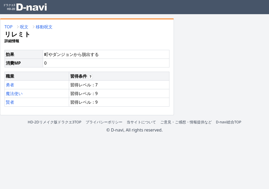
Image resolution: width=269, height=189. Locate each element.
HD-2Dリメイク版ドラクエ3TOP (54, 121)
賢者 (10, 102)
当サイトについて (141, 121)
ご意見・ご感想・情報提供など (186, 121)
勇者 (10, 85)
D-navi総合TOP (228, 121)
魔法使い (14, 93)
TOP (8, 27)
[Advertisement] (223, 55)
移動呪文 (44, 27)
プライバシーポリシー (104, 121)
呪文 (24, 27)
